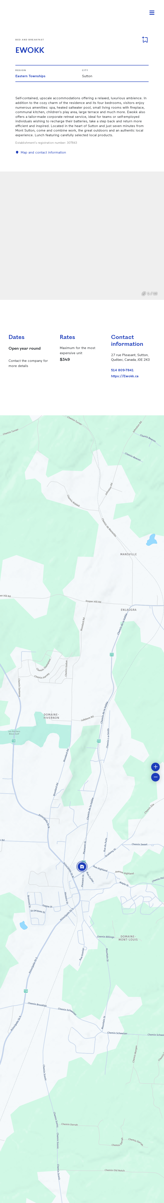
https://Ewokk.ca (125, 376)
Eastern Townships (30, 76)
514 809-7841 (122, 370)
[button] (82, 866)
